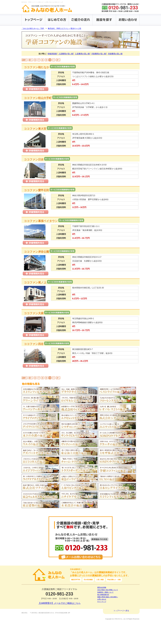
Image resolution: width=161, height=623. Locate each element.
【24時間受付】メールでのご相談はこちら (59, 603)
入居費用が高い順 (82, 54)
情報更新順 (52, 54)
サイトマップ (101, 601)
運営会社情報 (101, 587)
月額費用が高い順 (115, 54)
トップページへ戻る (121, 611)
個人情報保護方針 (103, 594)
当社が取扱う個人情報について (107, 590)
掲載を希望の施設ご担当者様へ (107, 597)
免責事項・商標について (105, 592)
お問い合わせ (101, 599)
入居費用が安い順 (65, 54)
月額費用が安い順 (98, 54)
